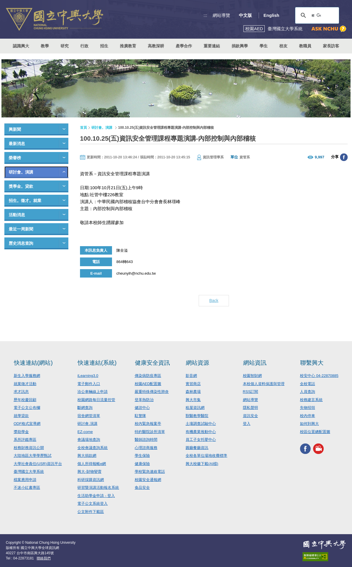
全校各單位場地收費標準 (206, 455)
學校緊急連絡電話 (150, 471)
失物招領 (307, 407)
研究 (65, 46)
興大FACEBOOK (305, 448)
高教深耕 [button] (156, 46)
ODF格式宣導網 (27, 423)
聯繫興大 (311, 362)
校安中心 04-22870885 (319, 375)
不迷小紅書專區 (27, 487)
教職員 (305, 46)
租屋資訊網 (195, 407)
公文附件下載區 (90, 511)
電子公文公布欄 (27, 407)
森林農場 (193, 391)
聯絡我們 (44, 558)
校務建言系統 (311, 400)
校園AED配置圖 (148, 384)
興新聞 (15, 129)
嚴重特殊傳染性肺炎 (152, 391)
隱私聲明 (250, 407)
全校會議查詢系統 (92, 448)
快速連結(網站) (33, 362)
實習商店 (193, 384)
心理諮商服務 (146, 448)
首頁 (83, 128)
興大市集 (193, 400)
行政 (84, 46)
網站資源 (197, 362)
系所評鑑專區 (25, 439)
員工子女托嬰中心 (201, 439)
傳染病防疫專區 (148, 375)
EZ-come (85, 432)
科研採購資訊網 (90, 479)
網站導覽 (221, 15)
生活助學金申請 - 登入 (96, 495)
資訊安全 (250, 416)
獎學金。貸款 (21, 186)
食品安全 (142, 487)
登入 (246, 423)
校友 (283, 46)
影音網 (191, 375)
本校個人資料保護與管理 (264, 384)
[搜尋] (316, 15)
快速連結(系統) (97, 362)
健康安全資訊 (152, 362)
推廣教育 (128, 46)
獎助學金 (21, 432)
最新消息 (17, 143)
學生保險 (142, 455)
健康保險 (142, 464)
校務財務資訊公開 (29, 448)
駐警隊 (140, 416)
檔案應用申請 (25, 479)
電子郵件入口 (88, 384)
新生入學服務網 (27, 375)
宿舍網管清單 (88, 416)
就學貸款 (21, 416)
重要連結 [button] (212, 46)
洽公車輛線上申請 (92, 391)
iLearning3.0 (87, 375)
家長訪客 (331, 46)
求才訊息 (21, 391)
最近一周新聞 (21, 229)
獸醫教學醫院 (197, 416)
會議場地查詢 (88, 439)
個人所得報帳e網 (91, 464)
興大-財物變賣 (89, 471)
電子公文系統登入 (92, 503)
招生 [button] (104, 46)
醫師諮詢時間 (146, 439)
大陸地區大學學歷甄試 (32, 455)
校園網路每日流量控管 (96, 400)
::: (205, 15)
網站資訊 (254, 362)
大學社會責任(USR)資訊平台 (38, 464)
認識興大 (21, 46)
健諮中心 (142, 407)
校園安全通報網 (148, 479)
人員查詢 (307, 391)
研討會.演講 (87, 423)
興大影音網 (318, 448)
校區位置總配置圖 (315, 432)
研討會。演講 (21, 172)
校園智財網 (252, 375)
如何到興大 (309, 423)
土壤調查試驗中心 (201, 423)
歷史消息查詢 (21, 243)
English (271, 15)
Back (213, 300)
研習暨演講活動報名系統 (98, 487)
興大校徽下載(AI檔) (202, 464)
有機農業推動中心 (201, 432)
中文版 (245, 15)
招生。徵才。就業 (25, 200)
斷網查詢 (85, 407)
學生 (263, 46)
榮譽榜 (15, 157)
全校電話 (307, 384)
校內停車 (307, 416)
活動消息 (17, 214)
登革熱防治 (144, 400)
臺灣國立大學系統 (29, 471)
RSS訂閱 (250, 391)
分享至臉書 (344, 157)
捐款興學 (240, 46)
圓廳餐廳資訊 (197, 448)
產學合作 (184, 46)
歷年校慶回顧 (25, 400)
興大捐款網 (86, 455)
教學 (45, 46)
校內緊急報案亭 (148, 423)
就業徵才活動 (25, 384)
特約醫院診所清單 (150, 432)
